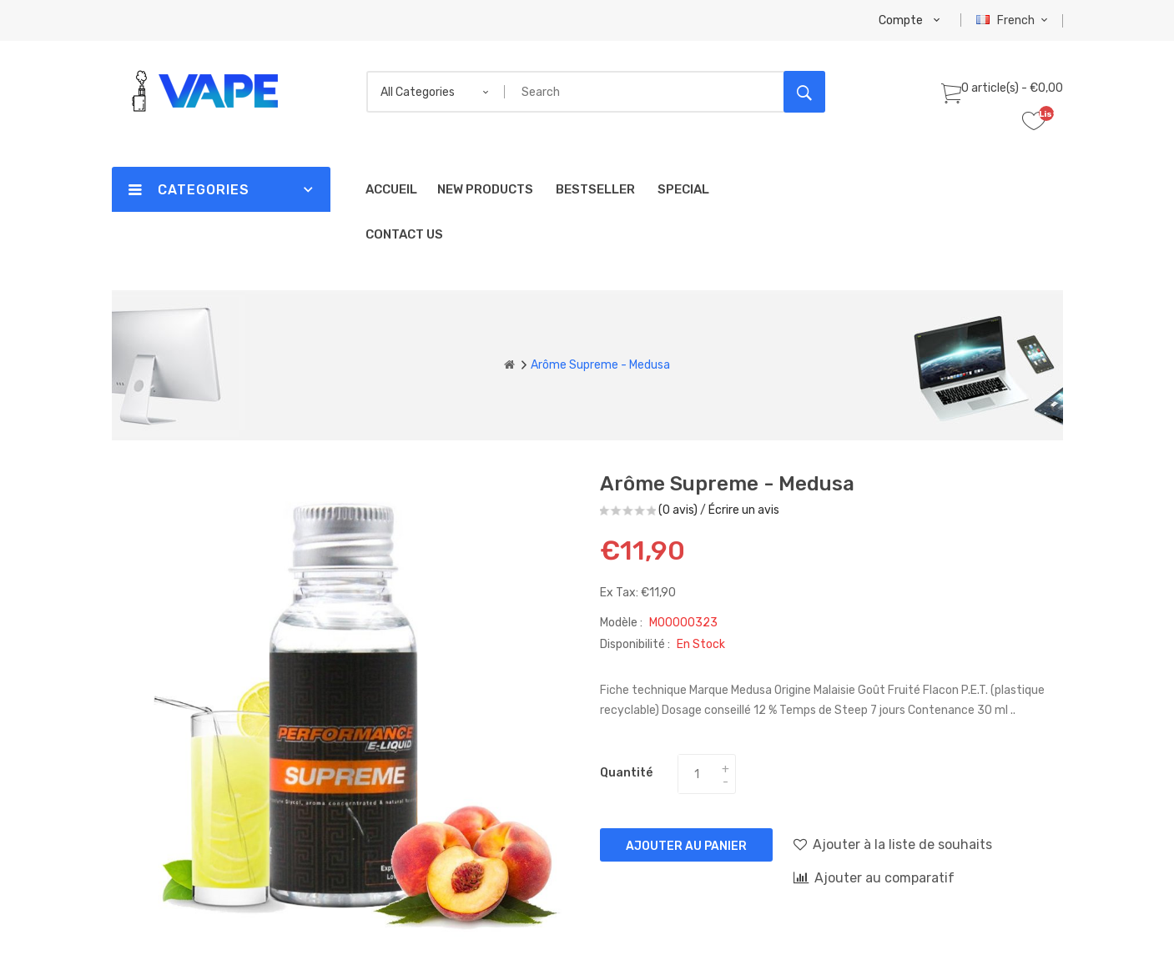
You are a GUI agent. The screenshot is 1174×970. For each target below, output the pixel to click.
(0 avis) (678, 510)
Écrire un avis (743, 510)
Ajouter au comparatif (874, 877)
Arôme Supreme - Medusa (600, 365)
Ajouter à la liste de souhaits (893, 844)
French (1014, 20)
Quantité (626, 773)
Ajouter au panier (686, 846)
